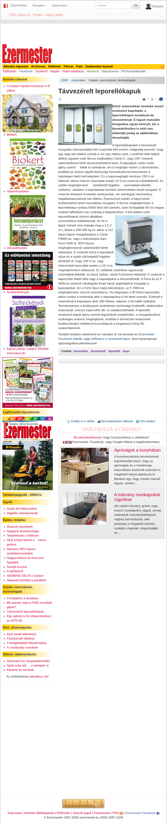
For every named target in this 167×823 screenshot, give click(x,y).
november (78, 80)
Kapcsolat (14, 813)
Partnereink (102, 813)
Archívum (38, 66)
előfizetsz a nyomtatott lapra (110, 339)
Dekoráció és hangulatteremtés (28, 661)
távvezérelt (98, 351)
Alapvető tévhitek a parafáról (26, 580)
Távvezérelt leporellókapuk (25, 611)
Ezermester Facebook (142, 813)
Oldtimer (54, 66)
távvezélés (81, 351)
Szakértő (41, 71)
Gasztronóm (110, 71)
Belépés (157, 6)
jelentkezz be (38, 676)
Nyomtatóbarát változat (115, 421)
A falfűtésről (15, 571)
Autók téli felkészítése (22, 508)
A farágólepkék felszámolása (27, 643)
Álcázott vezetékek (20, 526)
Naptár (55, 71)
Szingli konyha (17, 567)
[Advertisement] (83, 33)
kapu (126, 351)
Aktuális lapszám (16, 66)
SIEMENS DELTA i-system (25, 575)
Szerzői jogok (82, 813)
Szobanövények (18, 292)
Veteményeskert (18, 191)
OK (136, 5)
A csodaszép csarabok (22, 647)
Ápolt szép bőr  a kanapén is (28, 665)
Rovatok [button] (40, 5)
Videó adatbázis (73, 71)
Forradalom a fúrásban (22, 598)
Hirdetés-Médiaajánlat (39, 813)
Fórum (68, 66)
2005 (64, 80)
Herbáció (93, 71)
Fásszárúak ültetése (21, 638)
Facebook (26, 71)
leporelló (114, 351)
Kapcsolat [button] (60, 5)
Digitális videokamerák (22, 513)
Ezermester (19, 5)
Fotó (79, 66)
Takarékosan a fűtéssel (23, 535)
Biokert (12, 134)
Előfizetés (10, 71)
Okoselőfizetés (17, 248)
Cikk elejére (145, 421)
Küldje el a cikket (81, 421)
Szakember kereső (99, 66)
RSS (118, 813)
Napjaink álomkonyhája (23, 531)
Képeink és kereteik (20, 670)
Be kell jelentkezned (87, 437)
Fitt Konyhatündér (133, 71)
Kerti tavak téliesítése (21, 634)
